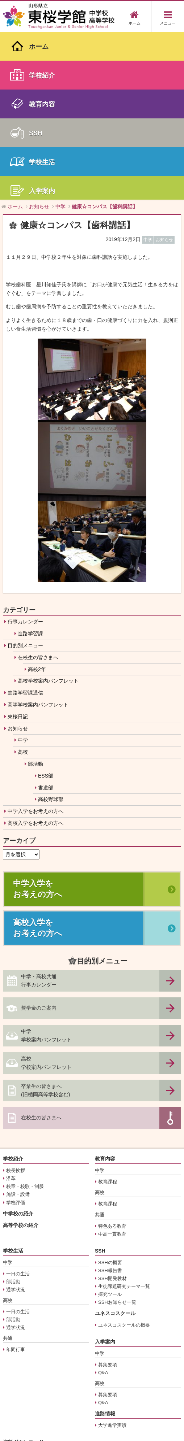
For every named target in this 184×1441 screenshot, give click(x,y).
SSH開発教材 (112, 1110)
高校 (23, 584)
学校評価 (15, 1034)
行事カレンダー (25, 454)
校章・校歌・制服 (25, 1018)
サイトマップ (20, 1356)
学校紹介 (13, 991)
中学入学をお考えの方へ (35, 643)
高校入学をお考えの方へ (35, 655)
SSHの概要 (110, 1094)
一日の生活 (18, 1105)
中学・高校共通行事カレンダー (39, 812)
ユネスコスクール (115, 1145)
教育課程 (107, 1013)
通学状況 (15, 1121)
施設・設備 (18, 1026)
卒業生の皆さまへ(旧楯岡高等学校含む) (45, 922)
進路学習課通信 (25, 525)
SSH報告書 (110, 1102)
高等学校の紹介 (20, 1057)
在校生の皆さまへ (38, 489)
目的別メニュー (25, 477)
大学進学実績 (112, 1257)
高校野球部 (50, 631)
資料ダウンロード (23, 1274)
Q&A (103, 1204)
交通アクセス (20, 1340)
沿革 (11, 1010)
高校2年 (37, 501)
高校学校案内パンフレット (48, 513)
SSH (100, 1083)
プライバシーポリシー (29, 1348)
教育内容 (105, 991)
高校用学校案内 (22, 1302)
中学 (23, 572)
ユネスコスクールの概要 (124, 1157)
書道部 (45, 619)
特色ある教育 (112, 1058)
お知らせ (18, 560)
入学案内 (105, 1174)
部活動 (35, 596)
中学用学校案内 (22, 1294)
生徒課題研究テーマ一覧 (124, 1118)
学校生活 (13, 1083)
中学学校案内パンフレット (46, 867)
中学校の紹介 (18, 1045)
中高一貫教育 (112, 1065)
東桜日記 (18, 548)
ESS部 (45, 607)
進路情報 (105, 1246)
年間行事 (15, 1181)
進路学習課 (30, 466)
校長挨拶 (15, 1002)
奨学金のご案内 (39, 840)
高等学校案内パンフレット (38, 537)
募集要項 (107, 1197)
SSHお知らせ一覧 (117, 1134)
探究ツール (110, 1126)
